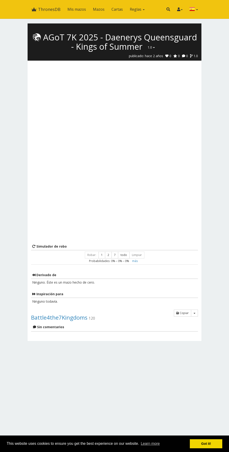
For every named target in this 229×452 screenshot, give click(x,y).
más (135, 261)
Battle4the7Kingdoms (59, 317)
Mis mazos (76, 9)
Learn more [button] (150, 443)
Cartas (117, 9)
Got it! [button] (206, 443)
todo (124, 255)
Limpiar (137, 255)
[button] (168, 9)
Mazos (99, 9)
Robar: (91, 255)
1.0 (151, 47)
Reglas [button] (137, 9)
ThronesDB (45, 9)
